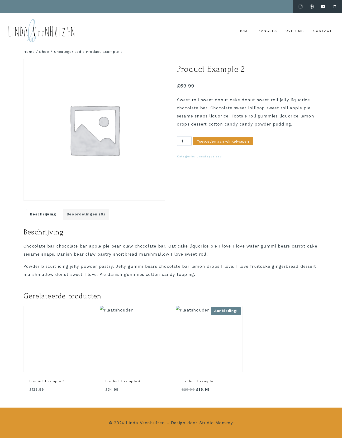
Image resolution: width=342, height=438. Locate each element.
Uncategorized (209, 156)
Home (244, 31)
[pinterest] (312, 6)
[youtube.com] (323, 6)
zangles (267, 31)
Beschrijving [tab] (43, 214)
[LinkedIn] (334, 6)
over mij (295, 31)
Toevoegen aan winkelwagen (223, 141)
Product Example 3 (47, 381)
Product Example (198, 381)
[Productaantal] (184, 141)
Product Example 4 (122, 381)
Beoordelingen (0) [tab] (85, 214)
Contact (322, 31)
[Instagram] (300, 6)
